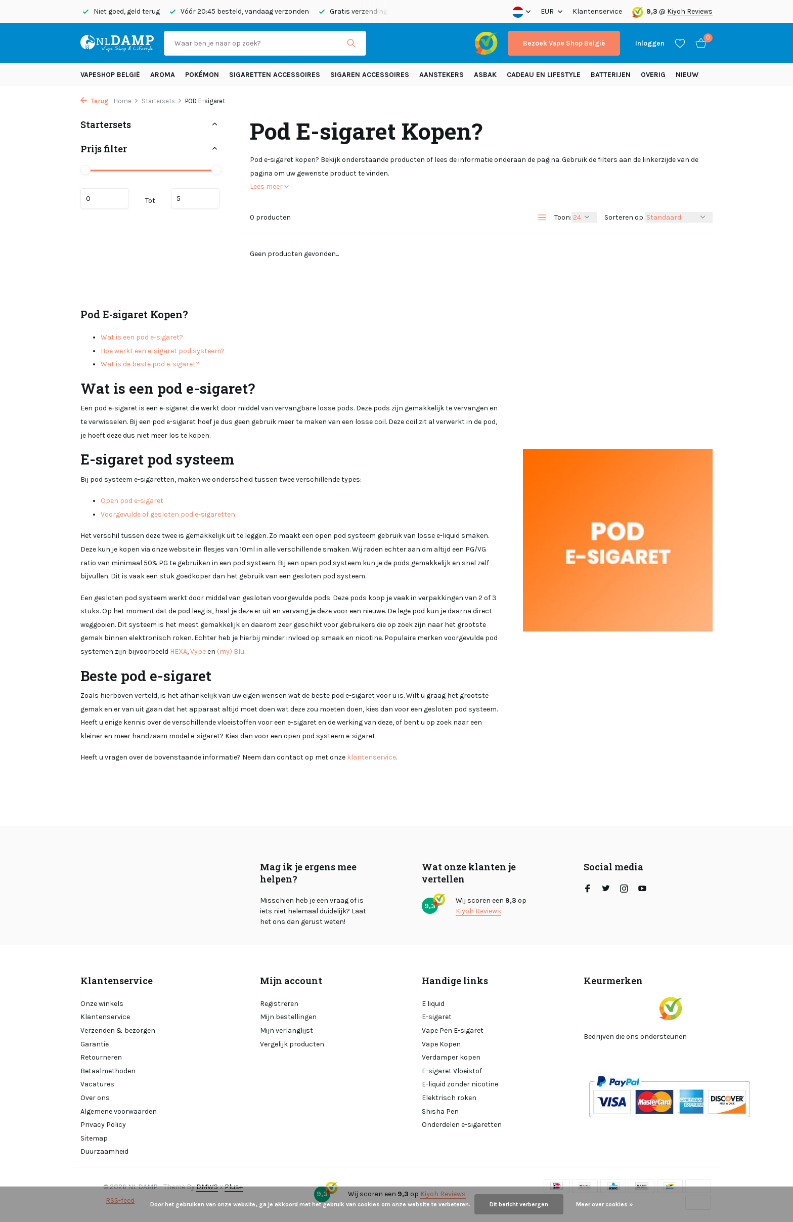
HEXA (178, 651)
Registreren (279, 1003)
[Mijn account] (650, 43)
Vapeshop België (110, 74)
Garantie (94, 1044)
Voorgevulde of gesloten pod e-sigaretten (168, 514)
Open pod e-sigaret (132, 500)
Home (126, 101)
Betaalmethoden (108, 1071)
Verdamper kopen (451, 1057)
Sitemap (94, 1138)
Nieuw (687, 74)
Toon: (562, 217)
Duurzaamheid (104, 1151)
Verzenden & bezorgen (117, 1030)
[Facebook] (588, 889)
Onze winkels (101, 1003)
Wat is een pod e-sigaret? (142, 337)
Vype (198, 651)
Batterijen (611, 74)
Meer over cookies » (604, 1204)
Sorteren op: (624, 217)
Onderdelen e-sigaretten (462, 1124)
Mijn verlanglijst (286, 1030)
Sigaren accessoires (369, 74)
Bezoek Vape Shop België (564, 43)
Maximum (195, 198)
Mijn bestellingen (288, 1017)
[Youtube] (642, 889)
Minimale (104, 198)
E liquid (433, 1003)
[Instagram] (624, 889)
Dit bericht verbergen (519, 1204)
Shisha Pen (440, 1111)
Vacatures (97, 1084)
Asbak (485, 74)
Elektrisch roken (449, 1097)
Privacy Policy (103, 1124)
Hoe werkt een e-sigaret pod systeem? (163, 351)
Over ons (95, 1097)
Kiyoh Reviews (690, 11)
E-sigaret (437, 1017)
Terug (94, 101)
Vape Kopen (441, 1044)
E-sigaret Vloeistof (452, 1071)
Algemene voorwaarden (118, 1111)
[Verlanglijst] (680, 43)
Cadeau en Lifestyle (544, 74)
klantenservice (371, 757)
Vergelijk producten (292, 1044)
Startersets (162, 101)
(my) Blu (230, 651)
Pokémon (202, 74)
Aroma (162, 74)
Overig (653, 74)
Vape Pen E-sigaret (452, 1030)
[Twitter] (606, 889)
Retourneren (101, 1057)
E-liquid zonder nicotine (460, 1084)
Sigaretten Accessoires (274, 74)
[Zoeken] (265, 43)
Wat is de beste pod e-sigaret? (150, 364)
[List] (542, 217)
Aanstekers (441, 74)
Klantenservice (597, 11)
